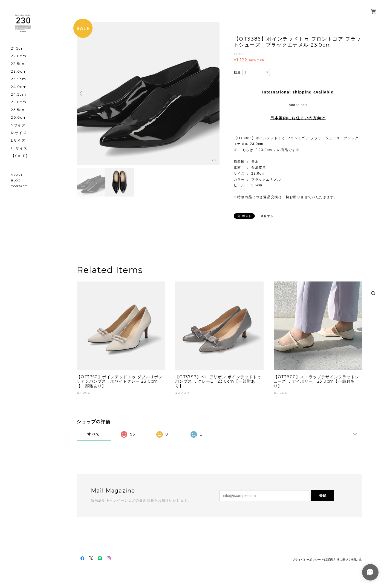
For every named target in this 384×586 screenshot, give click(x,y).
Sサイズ (18, 125)
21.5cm (18, 48)
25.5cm (18, 110)
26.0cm (19, 117)
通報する (267, 216)
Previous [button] (82, 93)
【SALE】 (20, 156)
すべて (93, 434)
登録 (322, 495)
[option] (148, 93)
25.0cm (19, 102)
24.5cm (18, 94)
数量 (237, 72)
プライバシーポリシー (306, 559)
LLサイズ (19, 148)
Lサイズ (18, 140)
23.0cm (19, 71)
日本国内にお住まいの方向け (298, 118)
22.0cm (19, 56)
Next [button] (214, 93)
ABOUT (17, 175)
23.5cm (18, 79)
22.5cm (18, 64)
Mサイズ (19, 133)
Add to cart (298, 105)
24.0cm (19, 87)
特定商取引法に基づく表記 (339, 559)
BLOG (16, 180)
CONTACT (19, 186)
